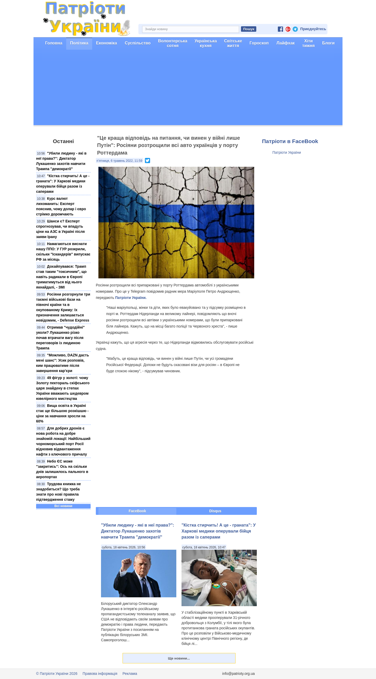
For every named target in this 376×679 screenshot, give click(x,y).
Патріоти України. (130, 298)
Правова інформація (100, 673)
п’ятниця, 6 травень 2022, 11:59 (119, 161)
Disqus (215, 511)
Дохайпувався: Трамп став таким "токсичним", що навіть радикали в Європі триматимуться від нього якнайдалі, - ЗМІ (61, 276)
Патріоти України (286, 152)
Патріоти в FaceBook (290, 141)
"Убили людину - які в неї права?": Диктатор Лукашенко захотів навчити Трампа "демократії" (137, 531)
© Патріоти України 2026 (56, 673)
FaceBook (137, 511)
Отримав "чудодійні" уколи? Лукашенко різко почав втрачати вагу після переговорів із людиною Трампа (60, 337)
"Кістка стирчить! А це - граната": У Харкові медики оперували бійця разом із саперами (219, 531)
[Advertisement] (188, 88)
